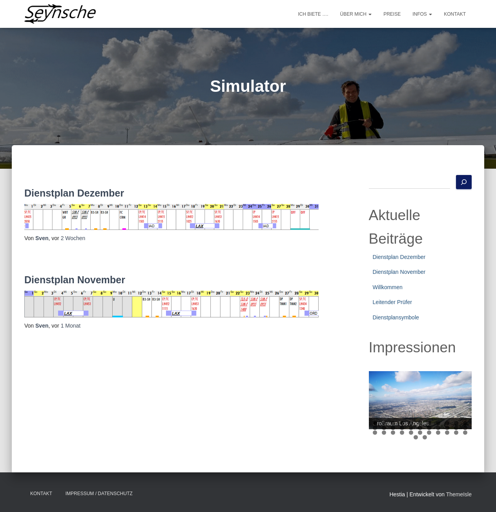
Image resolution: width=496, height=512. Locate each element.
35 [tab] (425, 437)
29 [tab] (429, 432)
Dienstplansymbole (396, 317)
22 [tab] (465, 428)
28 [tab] (420, 432)
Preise (392, 14)
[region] (420, 400)
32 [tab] (456, 432)
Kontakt (455, 14)
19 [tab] (438, 428)
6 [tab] (420, 423)
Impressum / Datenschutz (99, 493)
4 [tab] (402, 423)
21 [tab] (456, 428)
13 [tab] (384, 428)
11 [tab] (465, 423)
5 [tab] (411, 423)
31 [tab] (447, 432)
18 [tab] (429, 428)
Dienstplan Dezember (74, 193)
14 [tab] (393, 428)
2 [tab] (384, 423)
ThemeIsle (459, 494)
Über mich (356, 14)
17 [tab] (420, 428)
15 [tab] (402, 428)
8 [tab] (438, 423)
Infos (422, 14)
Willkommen (388, 287)
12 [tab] (375, 428)
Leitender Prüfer (392, 302)
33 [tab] (465, 432)
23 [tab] (375, 432)
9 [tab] (447, 423)
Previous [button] (379, 398)
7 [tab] (429, 423)
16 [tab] (411, 428)
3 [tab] (393, 423)
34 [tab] (416, 437)
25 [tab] (393, 432)
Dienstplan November (74, 279)
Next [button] (462, 398)
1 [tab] (375, 423)
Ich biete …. (313, 14)
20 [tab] (447, 428)
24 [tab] (384, 432)
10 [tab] (456, 423)
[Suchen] (464, 182)
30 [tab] (438, 432)
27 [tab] (411, 432)
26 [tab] (402, 432)
